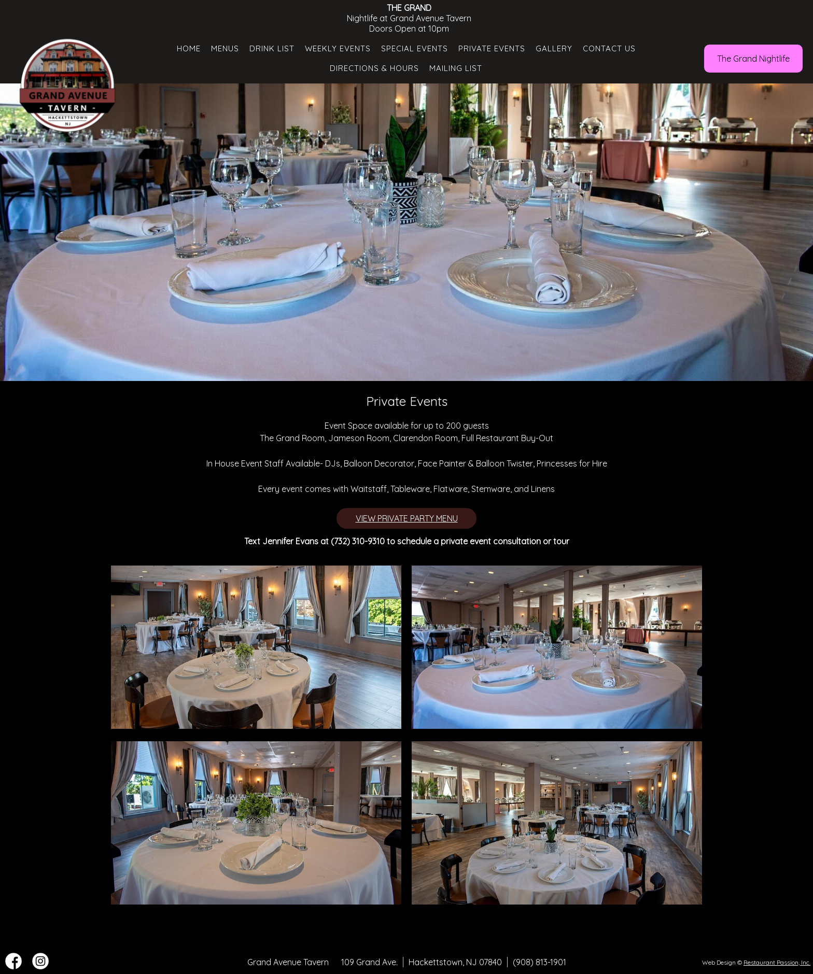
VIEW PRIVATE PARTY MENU (407, 518)
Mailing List (455, 68)
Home (189, 48)
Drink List (272, 48)
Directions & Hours (374, 68)
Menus (225, 48)
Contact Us (609, 48)
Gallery (554, 48)
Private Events (491, 48)
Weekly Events (338, 48)
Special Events (414, 48)
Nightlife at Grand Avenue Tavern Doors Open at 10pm (409, 18)
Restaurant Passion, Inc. (777, 962)
